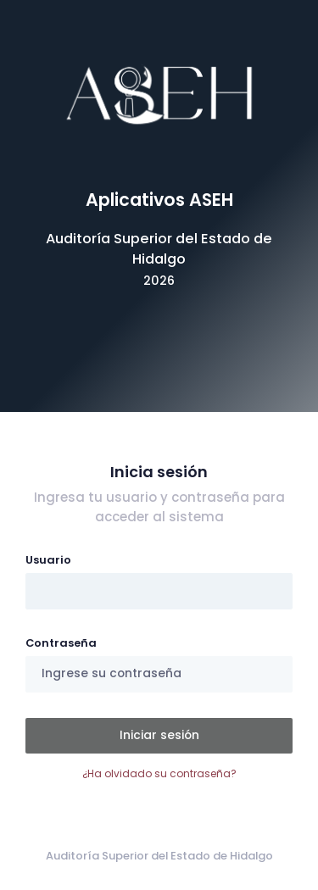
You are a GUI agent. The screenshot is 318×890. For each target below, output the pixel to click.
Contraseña (61, 643)
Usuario (48, 560)
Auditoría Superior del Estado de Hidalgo (159, 856)
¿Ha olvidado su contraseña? (159, 773)
